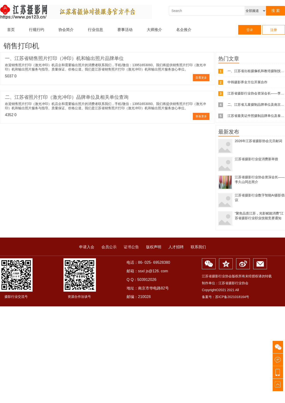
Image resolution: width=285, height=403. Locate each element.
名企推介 (183, 30)
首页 (11, 30)
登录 (249, 30)
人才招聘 (176, 247)
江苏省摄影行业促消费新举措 (256, 159)
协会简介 (66, 30)
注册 (273, 30)
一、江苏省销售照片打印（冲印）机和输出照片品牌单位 (64, 58)
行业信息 (95, 30)
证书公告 (131, 247)
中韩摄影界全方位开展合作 (247, 82)
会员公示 (109, 247)
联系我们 (198, 247)
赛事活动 (125, 30)
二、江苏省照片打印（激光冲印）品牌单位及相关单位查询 (66, 97)
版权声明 (153, 247)
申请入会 (86, 247)
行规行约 (36, 30)
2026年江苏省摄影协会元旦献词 (258, 141)
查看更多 (201, 77)
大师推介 (154, 30)
